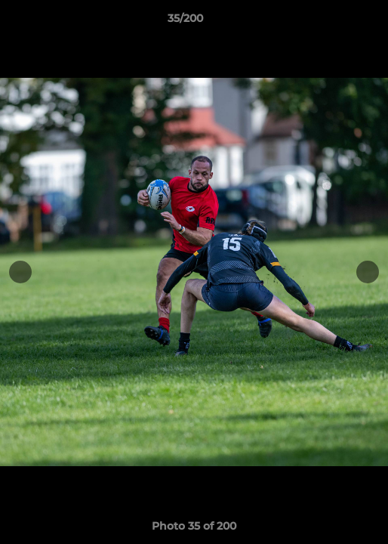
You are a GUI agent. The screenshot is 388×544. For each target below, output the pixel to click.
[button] (334, 22)
